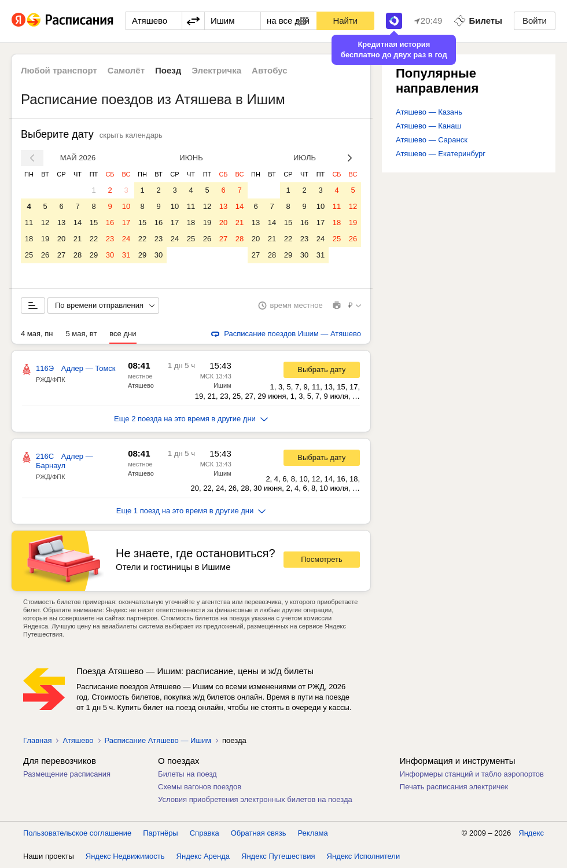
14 (77, 222)
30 (110, 255)
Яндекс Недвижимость (125, 856)
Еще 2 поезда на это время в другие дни (191, 418)
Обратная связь (258, 833)
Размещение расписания (67, 774)
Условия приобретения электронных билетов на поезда (255, 799)
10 (126, 206)
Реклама (313, 833)
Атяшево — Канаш (428, 126)
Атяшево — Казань (429, 112)
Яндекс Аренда (203, 856)
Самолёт (126, 70)
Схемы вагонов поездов (199, 786)
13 (61, 222)
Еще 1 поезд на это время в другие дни (191, 510)
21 (77, 238)
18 (29, 238)
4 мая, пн (37, 333)
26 (45, 255)
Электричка (216, 70)
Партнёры (160, 833)
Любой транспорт (59, 70)
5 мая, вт (81, 333)
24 (126, 238)
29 (94, 255)
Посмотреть (322, 559)
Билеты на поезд (187, 774)
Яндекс (531, 833)
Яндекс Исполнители (363, 856)
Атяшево (141, 385)
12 (45, 222)
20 (61, 238)
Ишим (222, 385)
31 (126, 255)
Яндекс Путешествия (278, 856)
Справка (204, 833)
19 (45, 238)
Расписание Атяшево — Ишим (158, 740)
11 (29, 222)
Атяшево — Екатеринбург (440, 153)
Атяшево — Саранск (431, 139)
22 (94, 238)
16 (110, 222)
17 (126, 222)
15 (94, 222)
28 (77, 255)
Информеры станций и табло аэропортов (472, 774)
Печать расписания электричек (454, 786)
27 (61, 255)
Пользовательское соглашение (77, 833)
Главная (37, 740)
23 (110, 238)
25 (29, 255)
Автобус (270, 70)
